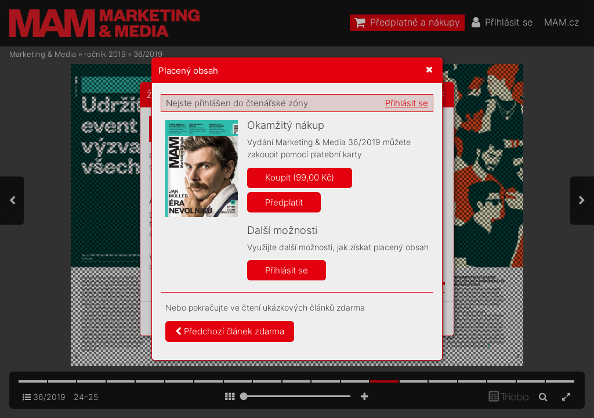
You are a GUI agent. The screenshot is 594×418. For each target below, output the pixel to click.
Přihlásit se (406, 103)
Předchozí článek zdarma (229, 331)
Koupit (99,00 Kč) (299, 177)
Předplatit (284, 202)
